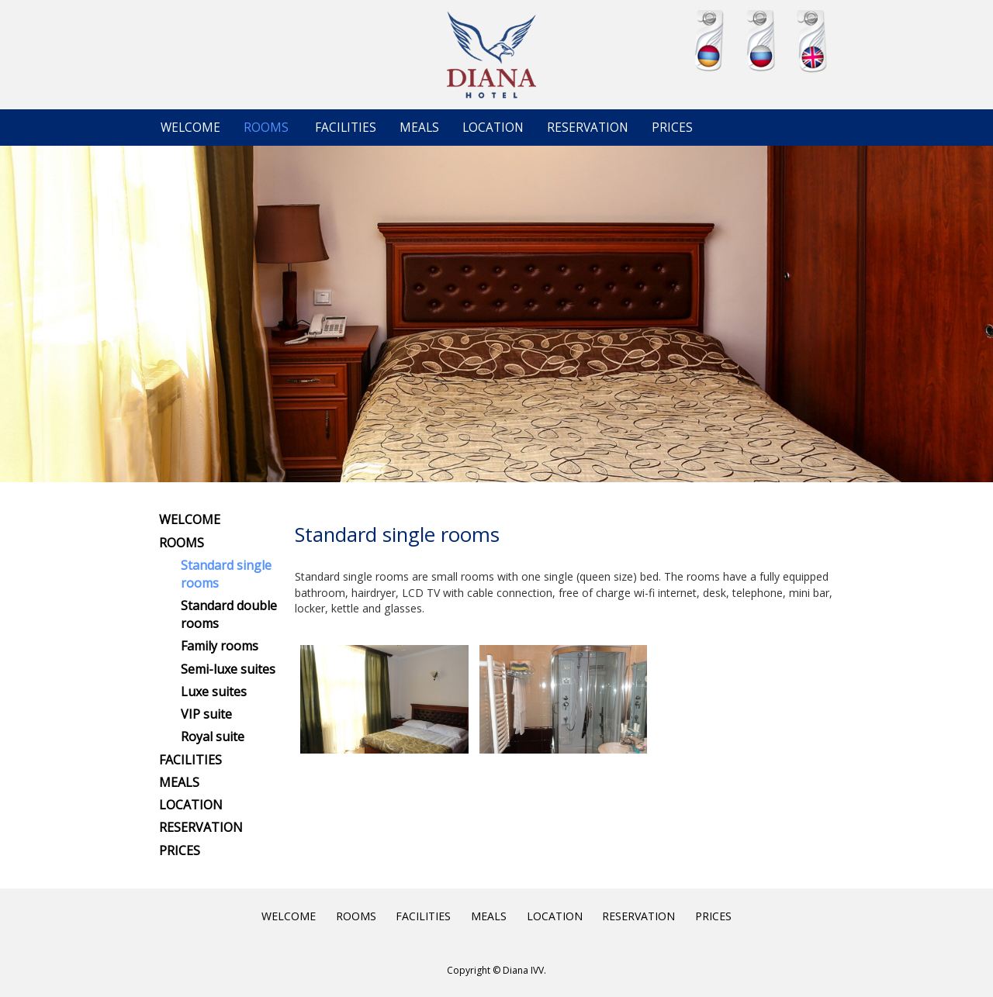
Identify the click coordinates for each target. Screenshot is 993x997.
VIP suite (206, 714)
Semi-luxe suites (228, 669)
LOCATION (493, 127)
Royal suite (212, 736)
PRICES (672, 127)
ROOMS (266, 127)
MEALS (419, 127)
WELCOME (190, 127)
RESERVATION (587, 127)
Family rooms (219, 645)
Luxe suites (214, 691)
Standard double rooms (229, 614)
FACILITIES (345, 127)
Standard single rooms (226, 574)
